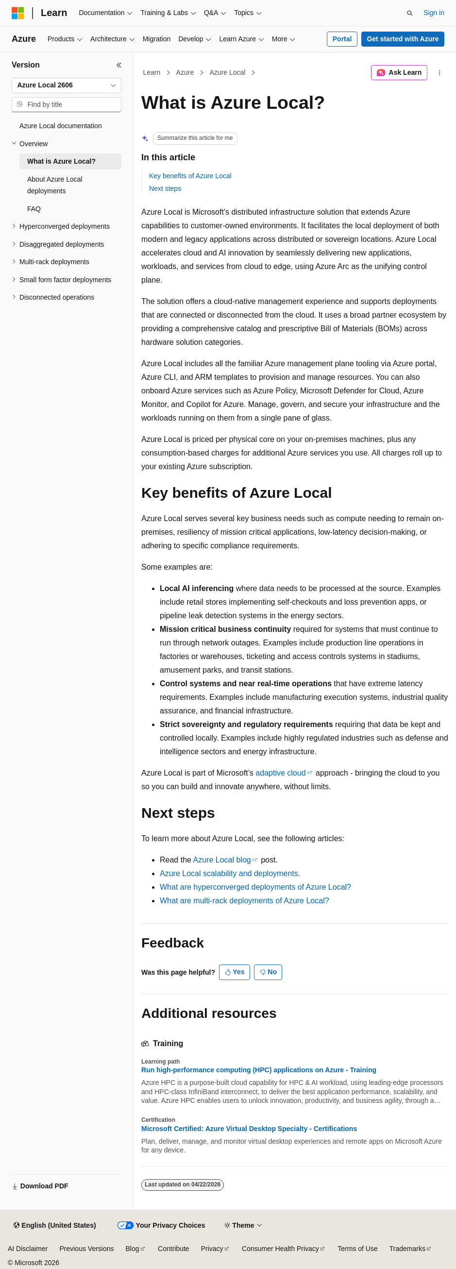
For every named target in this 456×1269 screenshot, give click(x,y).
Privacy (212, 1248)
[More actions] (439, 73)
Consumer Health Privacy (280, 1248)
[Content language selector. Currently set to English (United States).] (54, 1226)
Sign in (433, 13)
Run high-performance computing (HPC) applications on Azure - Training (258, 1070)
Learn (152, 72)
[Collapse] (119, 65)
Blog (132, 1248)
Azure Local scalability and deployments (229, 873)
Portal (342, 39)
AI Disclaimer (28, 1248)
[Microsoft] (18, 13)
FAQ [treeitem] (34, 209)
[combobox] (66, 85)
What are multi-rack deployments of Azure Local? (244, 901)
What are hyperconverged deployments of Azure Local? (255, 887)
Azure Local (227, 72)
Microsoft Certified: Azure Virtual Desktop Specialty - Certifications (249, 1129)
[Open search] (410, 13)
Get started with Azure (403, 39)
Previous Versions (86, 1248)
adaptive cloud (280, 773)
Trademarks (407, 1248)
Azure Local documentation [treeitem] (60, 126)
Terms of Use (357, 1248)
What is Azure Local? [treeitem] (61, 161)
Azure (185, 72)
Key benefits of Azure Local (190, 176)
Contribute (173, 1248)
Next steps (165, 188)
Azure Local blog (222, 860)
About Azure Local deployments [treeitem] (55, 185)
